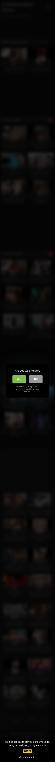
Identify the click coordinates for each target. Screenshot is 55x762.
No (36, 379)
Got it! (27, 751)
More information (27, 757)
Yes (19, 379)
